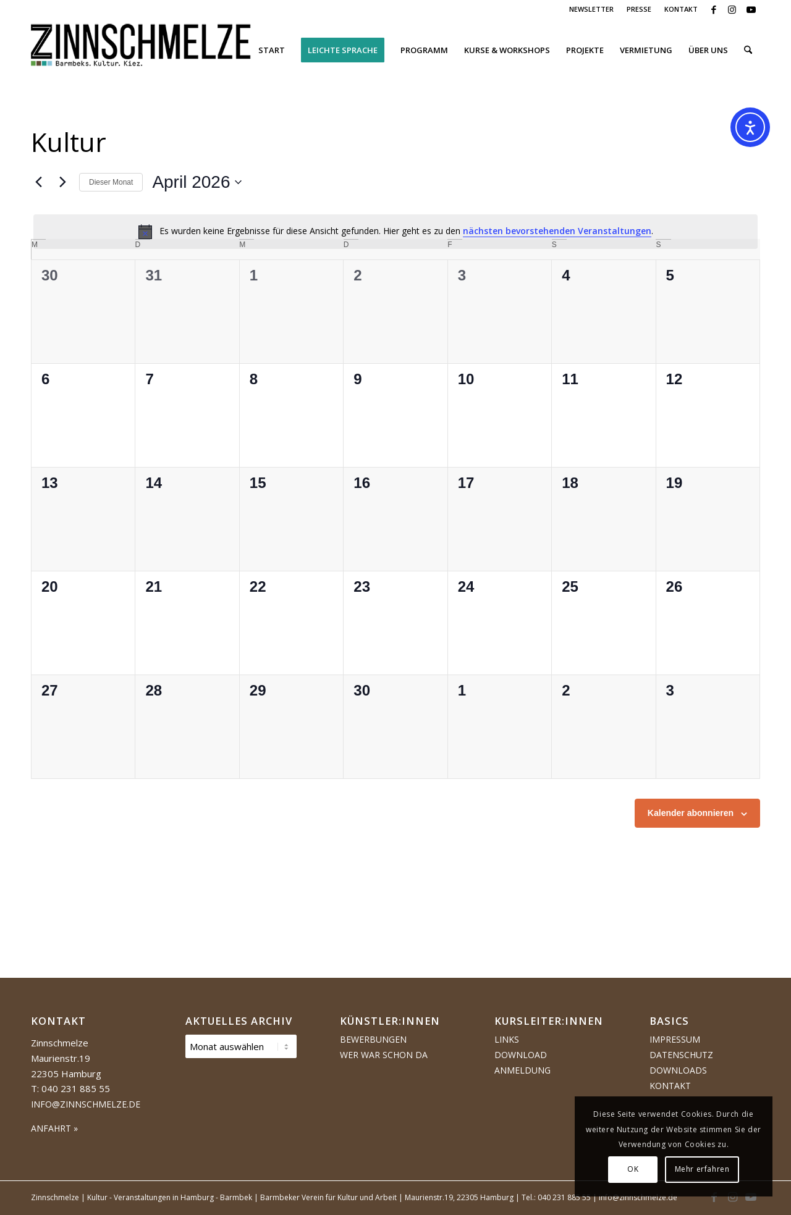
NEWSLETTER (591, 9)
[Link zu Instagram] (732, 9)
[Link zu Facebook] (713, 9)
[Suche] (748, 50)
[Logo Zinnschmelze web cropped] (141, 50)
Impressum (674, 1039)
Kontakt (670, 1085)
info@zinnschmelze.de (85, 1104)
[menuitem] (591, 9)
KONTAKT (681, 9)
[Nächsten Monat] (62, 182)
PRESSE (639, 9)
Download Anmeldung (522, 1062)
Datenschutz (681, 1055)
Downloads (678, 1070)
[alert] (395, 231)
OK (632, 1169)
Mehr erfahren (702, 1169)
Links (506, 1039)
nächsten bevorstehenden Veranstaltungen (557, 231)
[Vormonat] (38, 182)
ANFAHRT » (54, 1128)
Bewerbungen (373, 1039)
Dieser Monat (111, 182)
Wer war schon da (384, 1055)
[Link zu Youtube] (751, 9)
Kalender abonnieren (691, 813)
